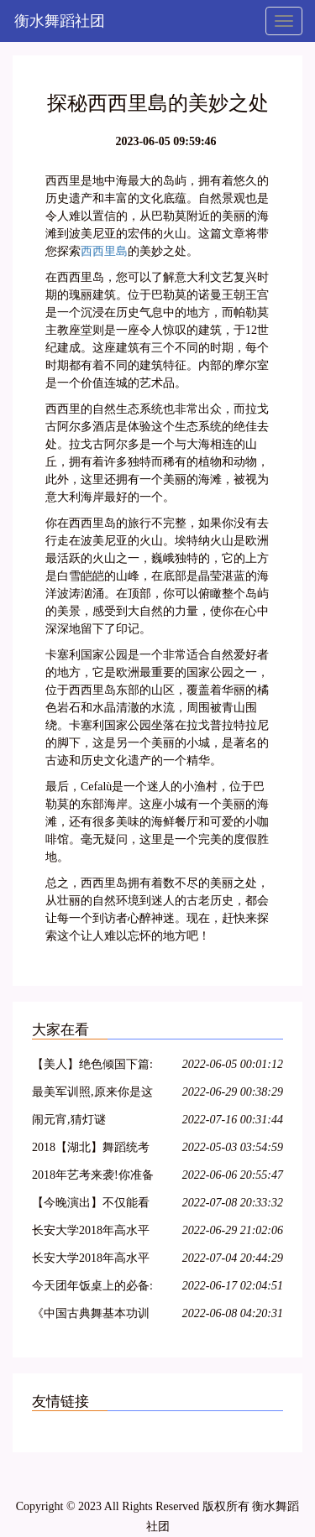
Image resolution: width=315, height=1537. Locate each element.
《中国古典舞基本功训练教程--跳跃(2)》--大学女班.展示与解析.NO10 (93, 1316)
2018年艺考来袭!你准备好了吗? (93, 1177)
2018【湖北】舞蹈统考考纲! (91, 1150)
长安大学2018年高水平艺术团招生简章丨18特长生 (91, 1260)
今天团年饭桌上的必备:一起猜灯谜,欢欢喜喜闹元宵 (92, 1288)
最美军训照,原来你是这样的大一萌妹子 (92, 1094)
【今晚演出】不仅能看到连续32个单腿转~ (91, 1205)
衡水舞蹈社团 (59, 21)
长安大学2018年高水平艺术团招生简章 (91, 1233)
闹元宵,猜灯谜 (69, 1119)
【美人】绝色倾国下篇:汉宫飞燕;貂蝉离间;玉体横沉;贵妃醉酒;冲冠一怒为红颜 (94, 1067)
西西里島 (104, 251)
